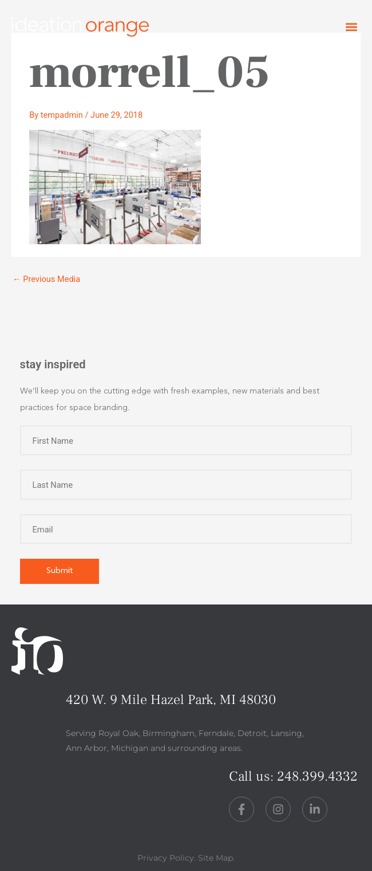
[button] (351, 27)
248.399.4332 (317, 776)
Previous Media (46, 279)
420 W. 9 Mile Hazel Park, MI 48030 (171, 700)
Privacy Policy (165, 858)
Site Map (215, 858)
